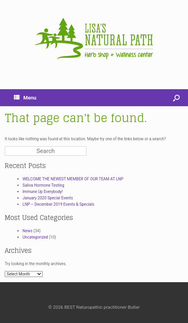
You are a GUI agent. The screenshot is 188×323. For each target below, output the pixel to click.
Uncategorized (35, 237)
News (27, 231)
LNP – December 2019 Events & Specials (58, 204)
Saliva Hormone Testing (43, 185)
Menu (25, 98)
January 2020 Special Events (48, 198)
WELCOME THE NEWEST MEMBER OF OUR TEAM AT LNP (73, 179)
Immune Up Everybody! (43, 191)
